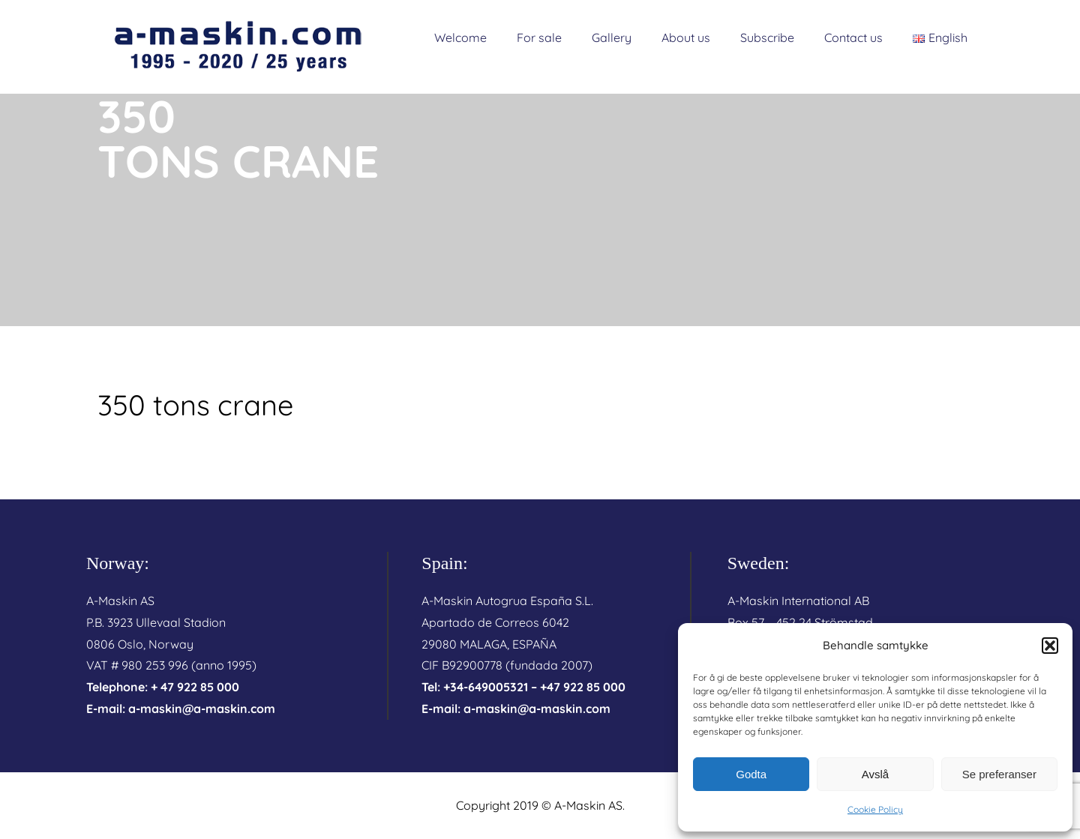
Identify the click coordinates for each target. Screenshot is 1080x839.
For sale (539, 37)
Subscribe (767, 37)
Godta (751, 774)
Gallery (612, 37)
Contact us (853, 37)
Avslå (875, 774)
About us (686, 37)
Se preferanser (999, 774)
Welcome (460, 37)
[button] (1050, 645)
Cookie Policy (875, 809)
